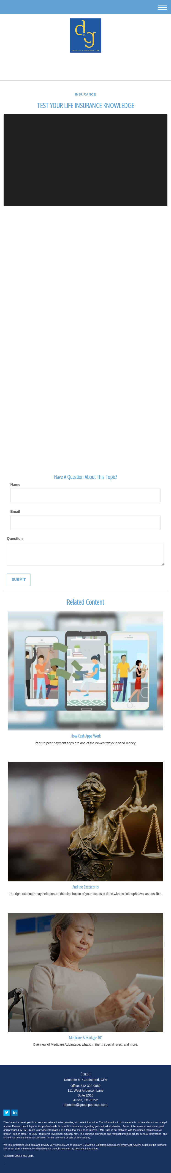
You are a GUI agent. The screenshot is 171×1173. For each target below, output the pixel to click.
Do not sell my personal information (78, 1148)
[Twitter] (81, 62)
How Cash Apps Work (85, 736)
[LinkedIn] (87, 62)
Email (15, 512)
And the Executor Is (86, 887)
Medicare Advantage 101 (85, 1037)
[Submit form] (18, 580)
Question (15, 539)
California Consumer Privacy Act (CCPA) (118, 1144)
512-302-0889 (85, 73)
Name (15, 485)
